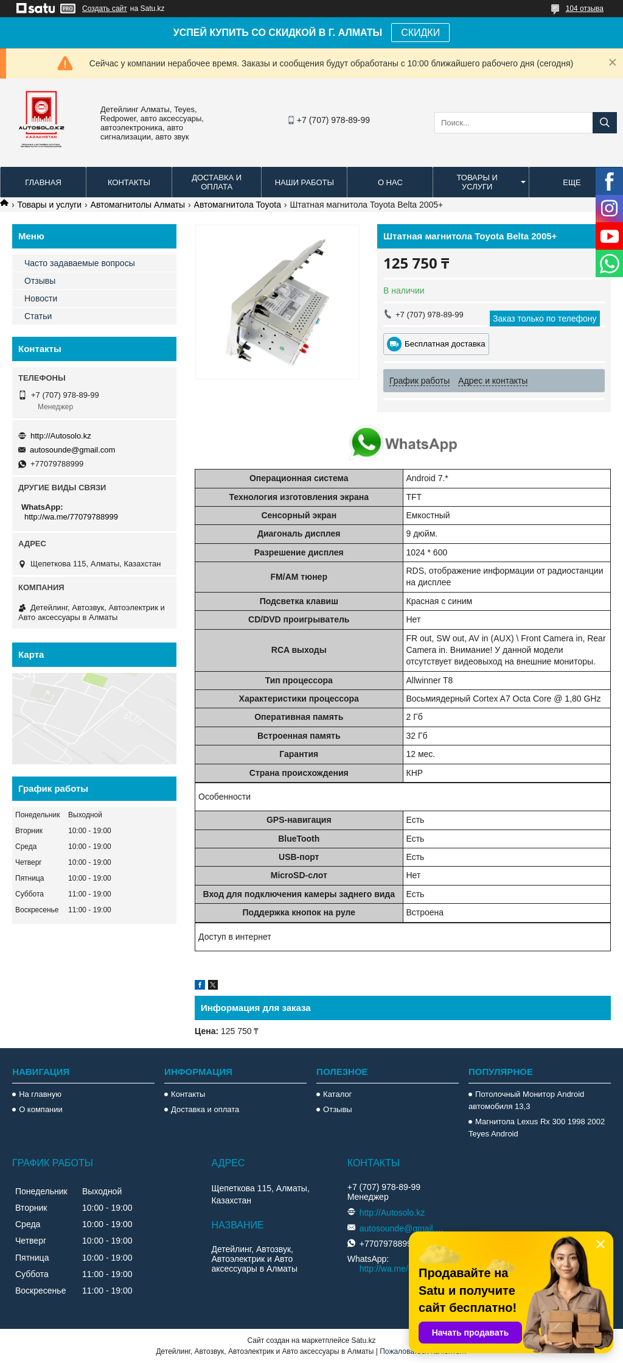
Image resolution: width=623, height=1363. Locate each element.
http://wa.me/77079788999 (71, 516)
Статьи (38, 316)
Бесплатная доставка (445, 343)
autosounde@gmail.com (72, 449)
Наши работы (304, 182)
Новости (40, 298)
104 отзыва (585, 8)
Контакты (129, 182)
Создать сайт (104, 8)
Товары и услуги (477, 182)
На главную (40, 1094)
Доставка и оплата (217, 182)
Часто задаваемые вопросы (79, 263)
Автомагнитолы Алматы (138, 205)
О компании (41, 1109)
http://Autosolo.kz (60, 435)
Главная (43, 182)
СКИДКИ (420, 32)
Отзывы (39, 281)
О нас (390, 182)
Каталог (337, 1094)
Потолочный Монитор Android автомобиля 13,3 (526, 1100)
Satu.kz (363, 1340)
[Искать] (605, 122)
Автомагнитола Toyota (237, 205)
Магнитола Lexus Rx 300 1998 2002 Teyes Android (536, 1127)
